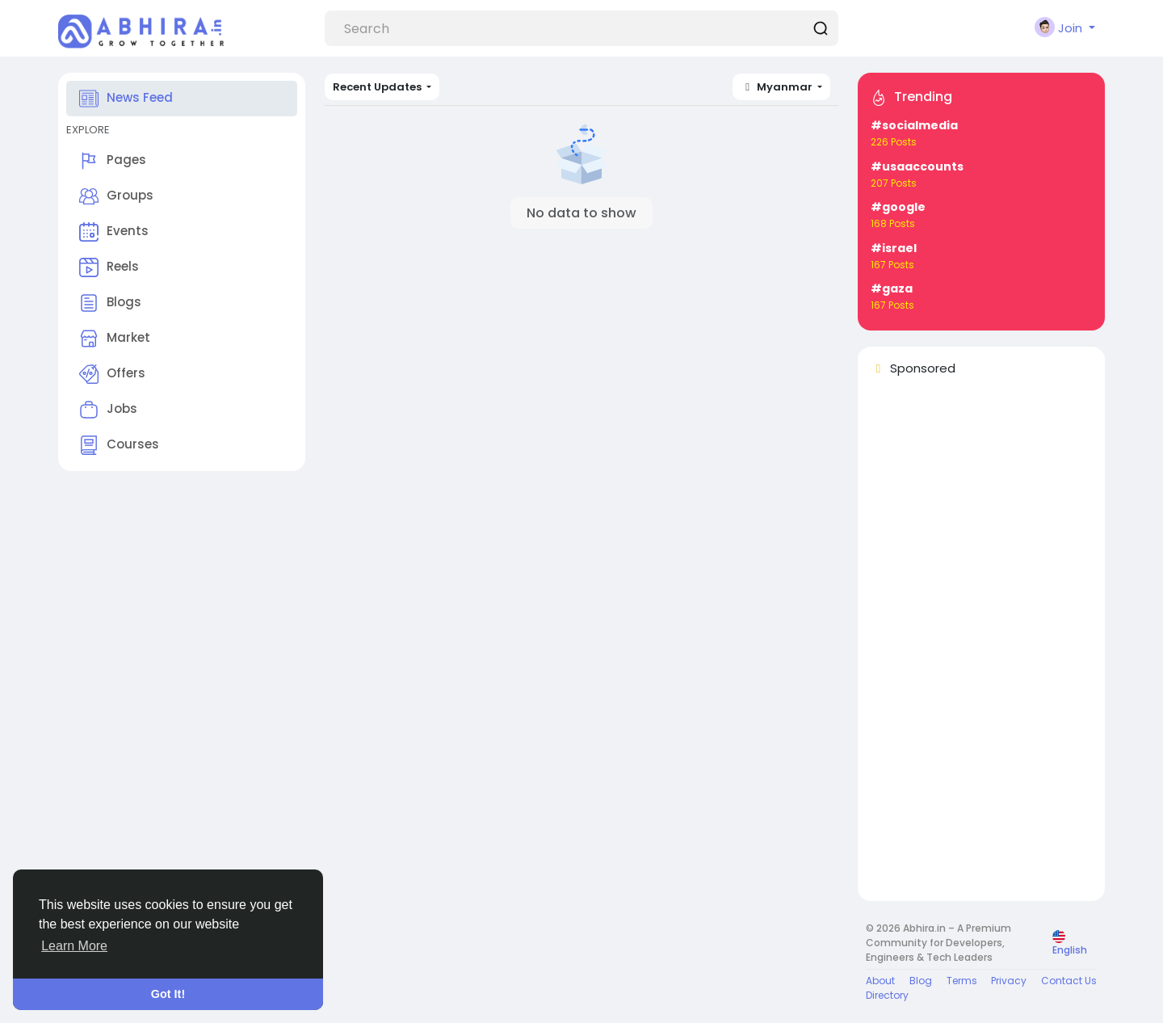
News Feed (126, 98)
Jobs (108, 409)
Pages (112, 160)
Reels (109, 267)
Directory (887, 995)
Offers (112, 374)
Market (114, 338)
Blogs (110, 303)
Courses (119, 445)
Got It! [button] (168, 993)
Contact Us (1069, 980)
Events (114, 232)
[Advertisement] (981, 645)
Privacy (1009, 980)
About (880, 980)
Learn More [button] (74, 946)
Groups (116, 196)
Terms (962, 980)
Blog (920, 980)
